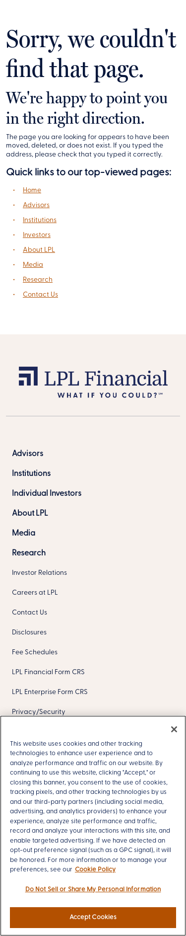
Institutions (40, 220)
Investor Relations (39, 573)
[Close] (174, 729)
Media (33, 265)
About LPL (39, 250)
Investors (37, 235)
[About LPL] (30, 514)
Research (38, 280)
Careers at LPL (35, 593)
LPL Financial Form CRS (48, 672)
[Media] (23, 534)
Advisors (36, 205)
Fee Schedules (35, 652)
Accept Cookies (93, 917)
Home (32, 190)
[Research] (29, 553)
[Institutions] (31, 474)
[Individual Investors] (46, 494)
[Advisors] (27, 454)
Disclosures (29, 632)
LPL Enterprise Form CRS (50, 692)
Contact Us (40, 295)
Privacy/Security (38, 712)
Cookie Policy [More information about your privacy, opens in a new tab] (95, 869)
